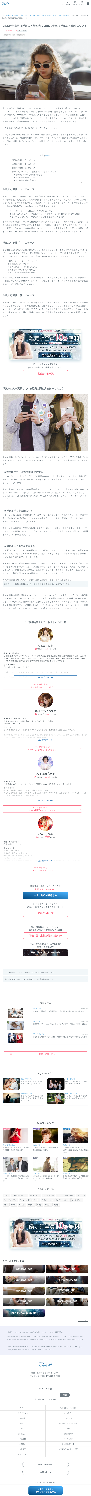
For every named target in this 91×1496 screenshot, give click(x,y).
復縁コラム (36, 1145)
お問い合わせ (45, 1472)
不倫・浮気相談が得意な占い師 (45, 935)
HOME (22, 1408)
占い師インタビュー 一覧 (68, 1423)
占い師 (22, 1418)
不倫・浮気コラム (9, 30)
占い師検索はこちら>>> (45, 1399)
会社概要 (23, 1449)
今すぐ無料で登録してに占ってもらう (42, 685)
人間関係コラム (38, 1008)
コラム (22, 1429)
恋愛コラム (36, 1021)
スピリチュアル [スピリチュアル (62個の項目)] (11, 1200)
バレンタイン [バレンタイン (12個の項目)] (48, 1200)
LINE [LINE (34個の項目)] (7, 1195)
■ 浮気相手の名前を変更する (25, 180)
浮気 (24, 30)
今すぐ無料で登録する (45, 895)
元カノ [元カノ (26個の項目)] (31, 1205)
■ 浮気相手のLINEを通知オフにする (28, 175)
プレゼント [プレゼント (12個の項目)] (77, 1200)
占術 (68, 1429)
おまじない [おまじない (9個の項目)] (35, 1195)
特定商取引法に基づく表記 (68, 1449)
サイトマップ (22, 1454)
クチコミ (23, 1423)
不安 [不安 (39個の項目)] (6, 1205)
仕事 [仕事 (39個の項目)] (14, 1205)
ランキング (68, 1418)
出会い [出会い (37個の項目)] (48, 1205)
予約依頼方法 (22, 1434)
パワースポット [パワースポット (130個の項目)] (63, 1200)
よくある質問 (68, 1439)
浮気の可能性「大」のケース (23, 160)
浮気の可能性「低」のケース (23, 168)
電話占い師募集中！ (45, 1465)
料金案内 (23, 1439)
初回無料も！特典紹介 (68, 1408)
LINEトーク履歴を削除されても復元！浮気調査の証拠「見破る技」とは (45, 584)
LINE (19, 30)
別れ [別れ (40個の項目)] (57, 1205)
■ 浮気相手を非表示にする (24, 177)
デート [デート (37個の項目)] (36, 1200)
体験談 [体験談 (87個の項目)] (22, 1205)
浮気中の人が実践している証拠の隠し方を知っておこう (34, 172)
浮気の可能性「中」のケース (23, 164)
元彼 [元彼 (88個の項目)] (40, 1205)
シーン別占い (68, 1413)
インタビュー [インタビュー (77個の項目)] (49, 1195)
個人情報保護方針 (68, 1444)
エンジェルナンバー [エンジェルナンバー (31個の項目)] (66, 1195)
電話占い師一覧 (45, 373)
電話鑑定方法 (68, 1434)
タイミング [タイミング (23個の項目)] (25, 1200)
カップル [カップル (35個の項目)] (81, 1195)
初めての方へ (22, 1413)
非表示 (48, 155)
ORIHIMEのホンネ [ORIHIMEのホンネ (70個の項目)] (20, 1195)
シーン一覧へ (83, 1321)
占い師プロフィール (45, 677)
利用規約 (23, 1444)
